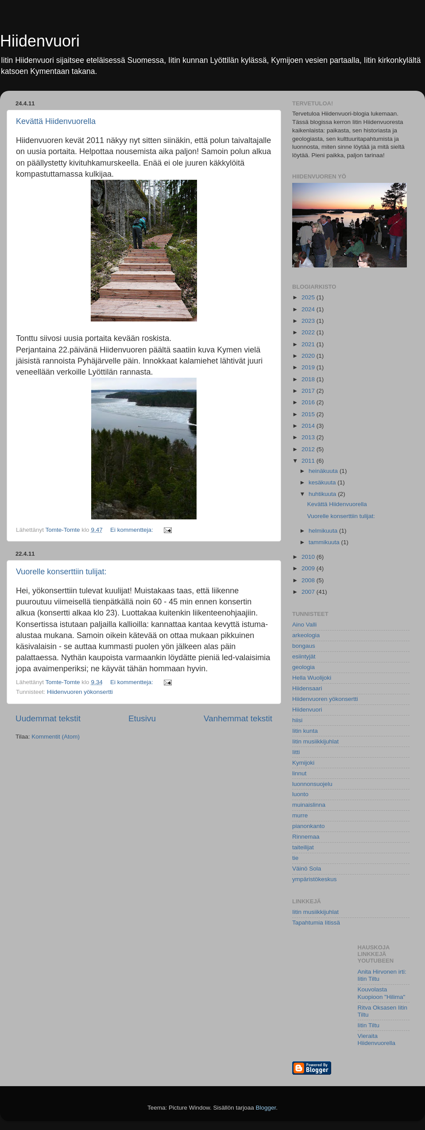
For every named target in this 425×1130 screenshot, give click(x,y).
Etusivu (142, 718)
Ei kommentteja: (132, 529)
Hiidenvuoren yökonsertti (80, 692)
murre (300, 815)
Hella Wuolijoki (311, 677)
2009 (309, 568)
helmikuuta (324, 530)
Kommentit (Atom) (55, 736)
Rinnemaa (306, 836)
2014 (309, 425)
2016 (309, 402)
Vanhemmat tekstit (238, 718)
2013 (309, 437)
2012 (309, 449)
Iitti (296, 752)
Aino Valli (304, 624)
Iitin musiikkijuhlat (315, 741)
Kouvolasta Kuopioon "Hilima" (382, 993)
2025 (309, 297)
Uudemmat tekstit (48, 718)
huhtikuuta (323, 494)
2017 (309, 390)
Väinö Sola (306, 868)
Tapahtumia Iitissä (316, 922)
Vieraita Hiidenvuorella (377, 1039)
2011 (309, 460)
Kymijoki (303, 762)
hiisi (297, 720)
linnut (299, 773)
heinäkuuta (324, 471)
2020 (309, 355)
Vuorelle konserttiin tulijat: (61, 571)
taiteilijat (303, 847)
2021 (309, 344)
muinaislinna (308, 804)
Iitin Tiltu (369, 1025)
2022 (309, 332)
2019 (309, 367)
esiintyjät (304, 656)
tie (295, 858)
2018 (309, 379)
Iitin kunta (305, 731)
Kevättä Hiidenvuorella (56, 121)
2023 (309, 320)
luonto (300, 794)
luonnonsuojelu (312, 784)
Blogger (266, 1107)
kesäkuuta (323, 482)
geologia (303, 667)
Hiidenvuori (40, 41)
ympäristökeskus (314, 879)
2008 (309, 580)
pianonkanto (308, 826)
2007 (309, 591)
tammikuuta (325, 542)
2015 (309, 414)
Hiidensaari (307, 688)
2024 (309, 309)
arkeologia (306, 635)
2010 (309, 556)
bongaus (303, 645)
